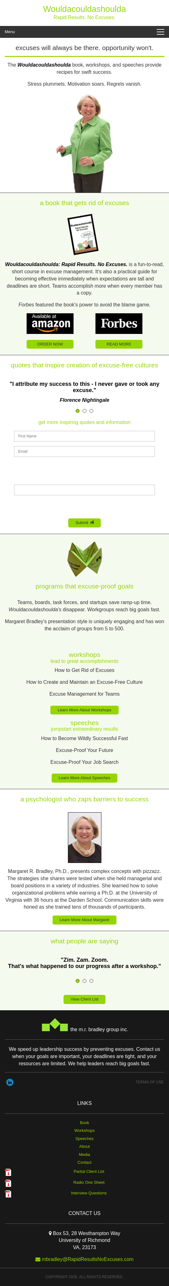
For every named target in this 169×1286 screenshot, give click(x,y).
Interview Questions (89, 1193)
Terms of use (150, 1082)
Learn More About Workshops (84, 710)
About (84, 1146)
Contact (85, 1162)
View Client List (85, 999)
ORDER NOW (50, 344)
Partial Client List (89, 1171)
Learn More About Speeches (84, 777)
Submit (84, 522)
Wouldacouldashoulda (84, 9)
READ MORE (119, 344)
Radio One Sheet (89, 1182)
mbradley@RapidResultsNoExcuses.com (88, 1259)
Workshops (84, 1130)
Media (84, 1154)
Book (84, 1122)
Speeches (84, 1138)
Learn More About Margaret (85, 919)
